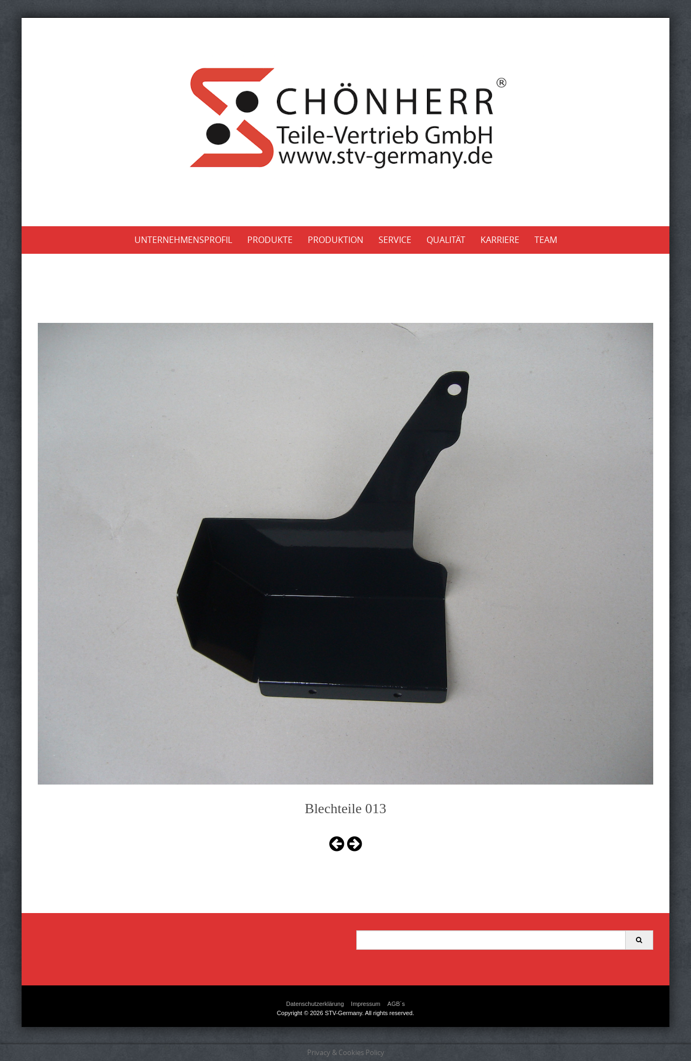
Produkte (270, 240)
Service (394, 240)
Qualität (445, 240)
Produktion (335, 240)
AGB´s (396, 1004)
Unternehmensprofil (183, 240)
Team (545, 240)
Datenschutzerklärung (315, 1004)
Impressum (365, 1004)
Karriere (499, 240)
